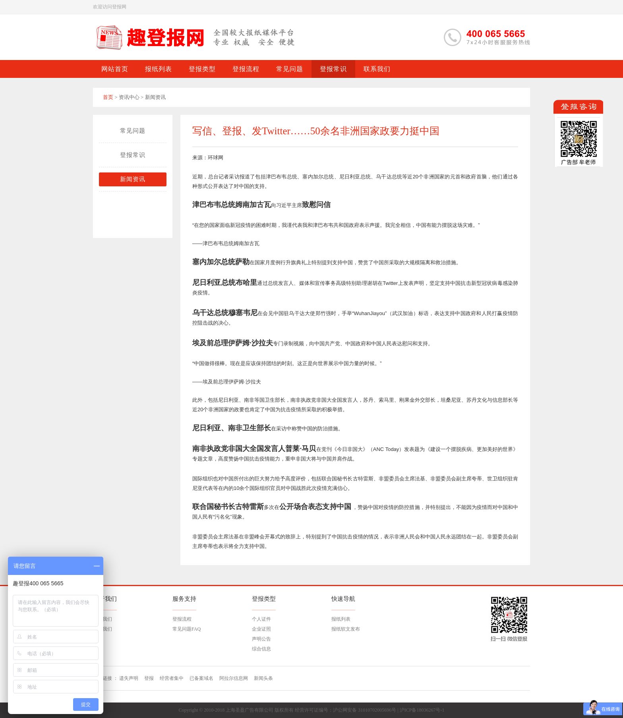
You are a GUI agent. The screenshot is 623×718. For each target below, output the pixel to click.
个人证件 (261, 619)
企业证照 (261, 629)
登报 (149, 678)
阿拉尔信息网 (233, 678)
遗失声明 (128, 678)
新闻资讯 (132, 179)
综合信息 (261, 649)
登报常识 (132, 155)
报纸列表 (340, 619)
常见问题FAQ (186, 629)
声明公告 (261, 639)
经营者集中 (172, 678)
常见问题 (132, 131)
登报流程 (182, 619)
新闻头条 (263, 678)
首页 (108, 97)
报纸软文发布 (345, 629)
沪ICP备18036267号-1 (422, 710)
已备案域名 (201, 678)
